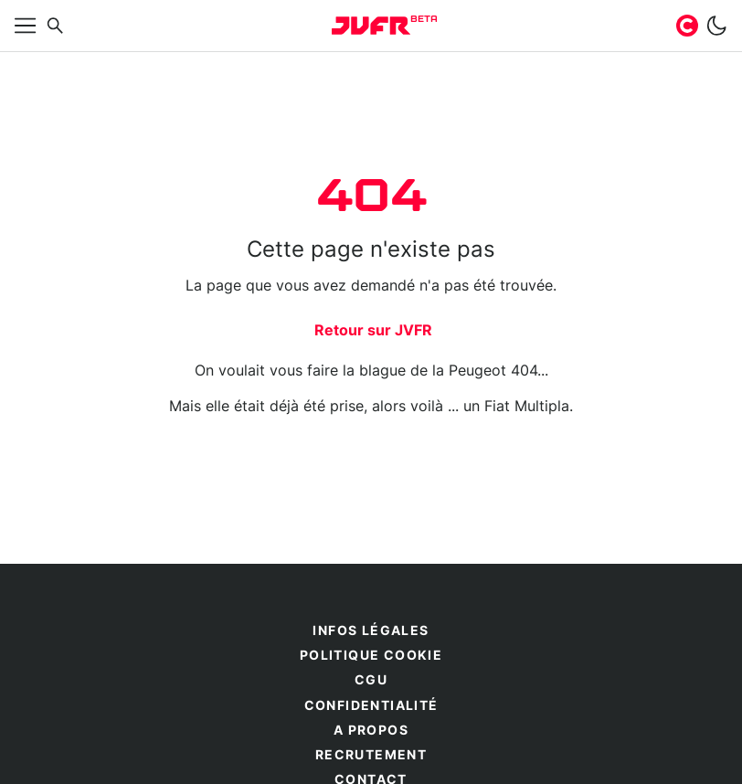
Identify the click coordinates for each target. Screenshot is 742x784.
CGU (371, 680)
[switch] (716, 26)
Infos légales (371, 631)
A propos (371, 731)
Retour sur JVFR (373, 330)
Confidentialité (371, 706)
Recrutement (371, 755)
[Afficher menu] (26, 26)
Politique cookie (371, 656)
